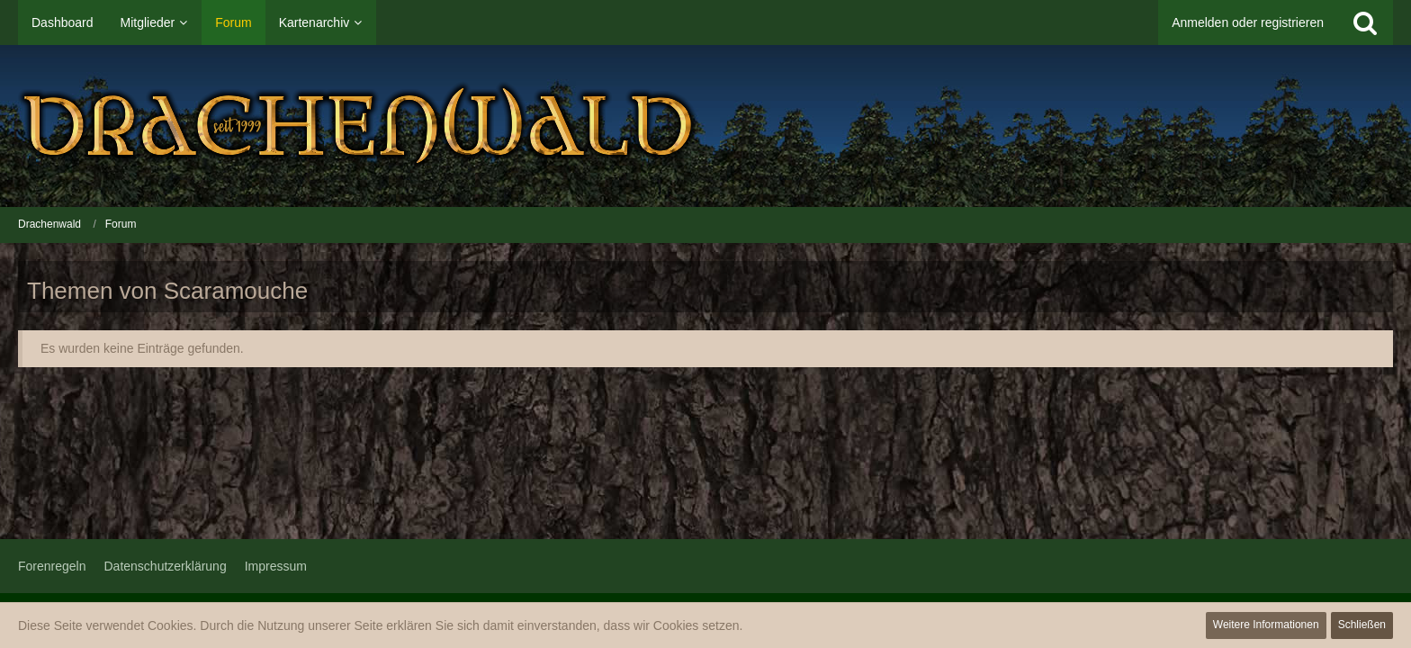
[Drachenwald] (705, 126)
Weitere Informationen (1266, 624)
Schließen (1362, 624)
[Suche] (1365, 22)
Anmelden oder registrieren (1248, 22)
